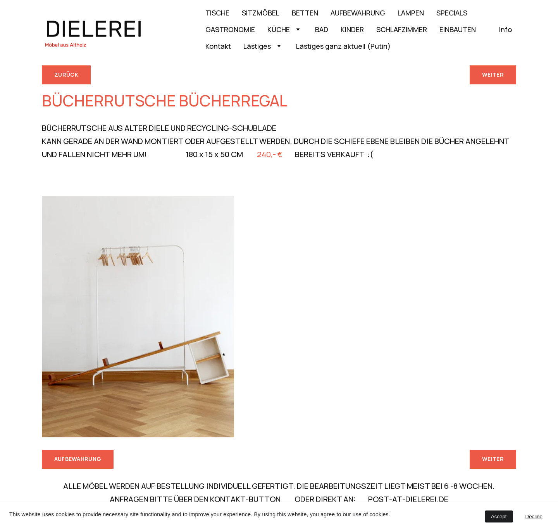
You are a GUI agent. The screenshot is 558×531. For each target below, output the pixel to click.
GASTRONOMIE (230, 29)
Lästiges (257, 46)
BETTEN (305, 12)
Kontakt (218, 46)
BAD (321, 29)
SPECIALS (451, 12)
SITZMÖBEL (260, 12)
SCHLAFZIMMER (401, 29)
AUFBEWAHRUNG (358, 12)
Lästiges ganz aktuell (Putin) (343, 46)
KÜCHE (278, 29)
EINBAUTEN (463, 29)
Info (505, 29)
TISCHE (217, 12)
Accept (499, 516)
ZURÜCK (66, 74)
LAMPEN (411, 12)
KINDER (352, 29)
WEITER (493, 74)
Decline (533, 516)
